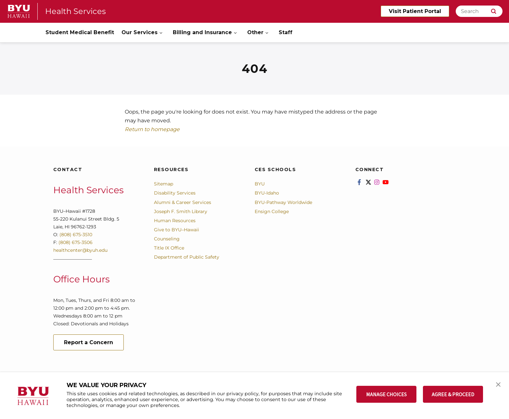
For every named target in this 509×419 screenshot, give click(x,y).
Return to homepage (152, 129)
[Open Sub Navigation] (161, 33)
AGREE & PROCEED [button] (453, 394)
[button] (498, 383)
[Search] (479, 11)
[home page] (18, 11)
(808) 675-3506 (75, 242)
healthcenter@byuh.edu (80, 250)
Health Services (75, 11)
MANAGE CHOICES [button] (386, 394)
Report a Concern (88, 342)
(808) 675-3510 (75, 234)
